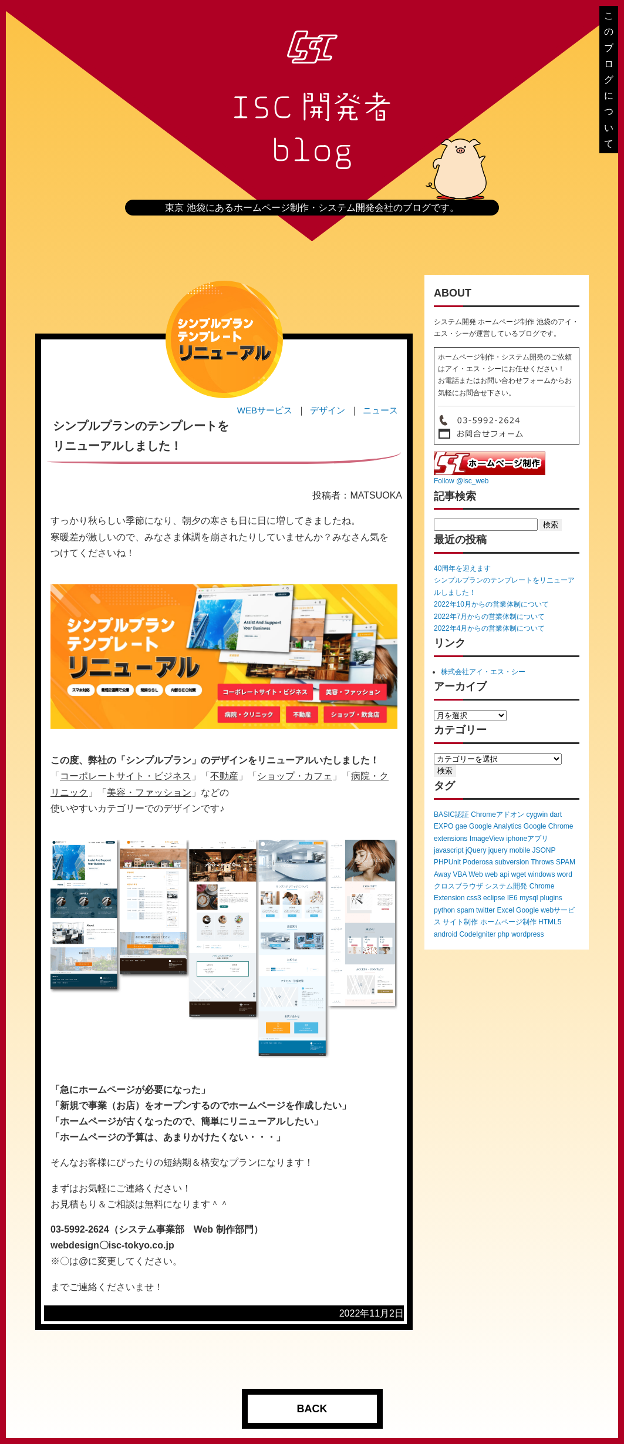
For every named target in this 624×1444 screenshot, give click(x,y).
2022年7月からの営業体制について (489, 616)
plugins (551, 898)
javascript (449, 850)
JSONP (543, 850)
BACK (312, 1409)
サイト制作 (460, 922)
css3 (474, 898)
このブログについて (608, 80)
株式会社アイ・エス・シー (483, 672)
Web (475, 874)
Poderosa (478, 862)
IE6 (512, 898)
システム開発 (506, 886)
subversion (512, 862)
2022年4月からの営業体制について (489, 628)
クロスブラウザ (458, 886)
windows (541, 874)
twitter (485, 910)
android (445, 934)
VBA (459, 874)
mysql (529, 898)
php (504, 934)
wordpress (527, 934)
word (564, 874)
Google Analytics (495, 826)
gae (461, 826)
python (444, 910)
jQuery (476, 850)
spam (465, 910)
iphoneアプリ (527, 838)
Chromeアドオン (497, 814)
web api (497, 874)
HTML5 (549, 922)
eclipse (494, 898)
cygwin (537, 814)
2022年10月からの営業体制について (491, 604)
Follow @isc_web (461, 481)
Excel (505, 910)
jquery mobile (509, 850)
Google (527, 910)
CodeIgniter (477, 934)
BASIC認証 (451, 814)
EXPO (443, 826)
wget (518, 874)
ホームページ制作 (508, 922)
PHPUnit (447, 862)
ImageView (487, 838)
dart (555, 814)
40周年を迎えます (462, 568)
